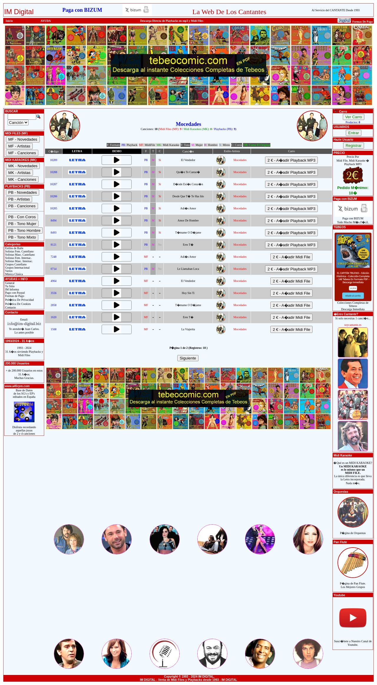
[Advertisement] (188, 482)
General (9, 283)
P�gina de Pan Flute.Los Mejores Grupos (353, 582)
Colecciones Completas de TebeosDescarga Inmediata (353, 304)
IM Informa (11, 289)
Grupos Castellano (15, 264)
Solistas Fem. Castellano (19, 251)
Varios (8, 270)
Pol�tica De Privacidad (19, 299)
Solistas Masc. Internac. (18, 261)
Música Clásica (13, 274)
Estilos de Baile (13, 248)
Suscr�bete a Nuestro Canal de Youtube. (353, 639)
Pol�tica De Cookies (17, 303)
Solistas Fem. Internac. (18, 257)
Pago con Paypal (14, 292)
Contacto (10, 307)
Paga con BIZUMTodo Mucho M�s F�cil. (353, 219)
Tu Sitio (9, 286)
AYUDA (46, 20)
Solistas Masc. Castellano (19, 254)
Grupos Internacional (17, 267)
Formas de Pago (14, 296)
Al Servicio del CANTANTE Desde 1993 (336, 10)
